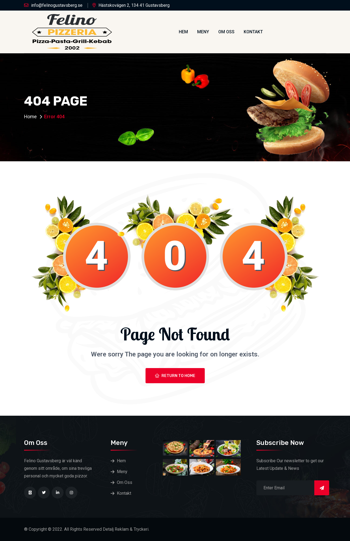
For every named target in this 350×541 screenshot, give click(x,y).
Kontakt (253, 31)
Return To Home (175, 375)
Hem (183, 31)
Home (30, 116)
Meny (203, 31)
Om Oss (226, 31)
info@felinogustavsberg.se (56, 5)
